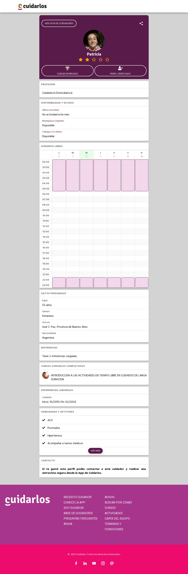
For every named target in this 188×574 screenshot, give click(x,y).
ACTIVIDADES (114, 513)
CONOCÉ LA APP (74, 502)
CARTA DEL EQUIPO (117, 518)
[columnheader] (59, 154)
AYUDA (68, 524)
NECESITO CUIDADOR (77, 497)
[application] (59, 175)
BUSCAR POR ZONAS (118, 502)
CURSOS (110, 508)
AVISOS (110, 497)
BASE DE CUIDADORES (78, 513)
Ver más (95, 451)
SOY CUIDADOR (74, 508)
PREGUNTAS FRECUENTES (80, 518)
